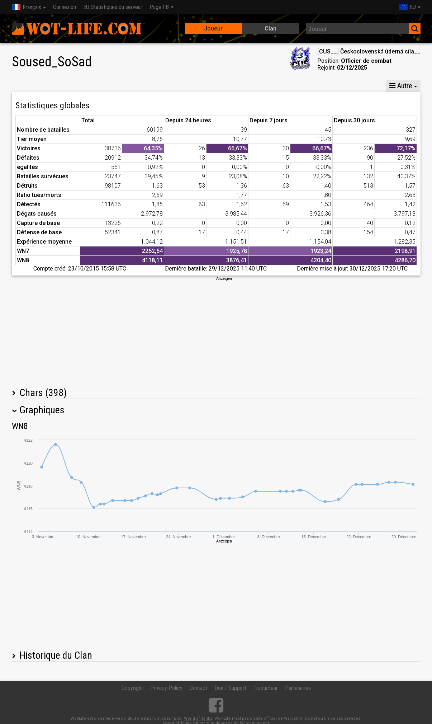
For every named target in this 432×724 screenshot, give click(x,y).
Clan (270, 28)
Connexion (64, 7)
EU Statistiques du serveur (112, 7)
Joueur (213, 28)
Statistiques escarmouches (331, 85)
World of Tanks (198, 718)
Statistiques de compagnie (179, 85)
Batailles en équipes (255, 85)
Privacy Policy (166, 688)
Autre (400, 85)
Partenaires (298, 688)
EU (407, 7)
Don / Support (230, 688)
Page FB (159, 7)
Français (26, 7)
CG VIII (89, 85)
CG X (58, 85)
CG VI (120, 85)
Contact (198, 688)
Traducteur (265, 688)
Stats (26, 85)
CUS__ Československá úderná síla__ (369, 51)
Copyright (132, 688)
